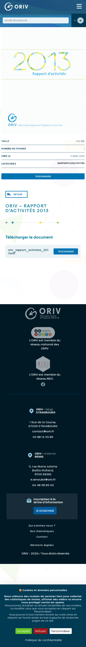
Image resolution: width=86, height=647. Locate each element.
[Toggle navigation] (79, 6)
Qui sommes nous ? (42, 525)
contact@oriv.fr (43, 431)
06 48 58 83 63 (43, 485)
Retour (18, 194)
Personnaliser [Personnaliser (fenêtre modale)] (60, 631)
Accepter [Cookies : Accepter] (23, 631)
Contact (42, 536)
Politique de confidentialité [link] (43, 640)
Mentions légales (42, 545)
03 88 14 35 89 (43, 436)
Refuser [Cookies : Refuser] (40, 631)
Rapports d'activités (71, 163)
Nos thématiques (42, 531)
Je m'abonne (45, 510)
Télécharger (43, 176)
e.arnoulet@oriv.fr (43, 479)
